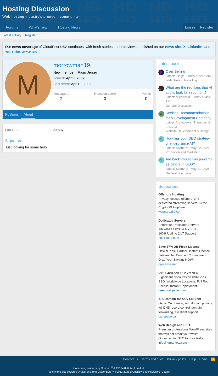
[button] (22, 27)
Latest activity (11, 35)
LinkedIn (195, 47)
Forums (12, 27)
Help (193, 359)
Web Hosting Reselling (181, 80)
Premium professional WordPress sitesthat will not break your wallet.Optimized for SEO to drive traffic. (185, 334)
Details (166, 371)
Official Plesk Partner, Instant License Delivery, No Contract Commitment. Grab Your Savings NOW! (184, 255)
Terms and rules (152, 359)
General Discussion (179, 105)
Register (31, 35)
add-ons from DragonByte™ (97, 371)
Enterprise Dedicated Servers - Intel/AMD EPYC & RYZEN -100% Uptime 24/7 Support (179, 229)
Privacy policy (176, 359)
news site (173, 47)
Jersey (92, 72)
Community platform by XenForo (109, 368)
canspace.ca (167, 316)
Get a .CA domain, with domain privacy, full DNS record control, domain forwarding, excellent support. (185, 307)
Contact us (130, 359)
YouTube (12, 52)
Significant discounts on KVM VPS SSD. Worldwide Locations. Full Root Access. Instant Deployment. (183, 281)
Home (203, 359)
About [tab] (28, 114)
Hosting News (69, 27)
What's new (38, 27)
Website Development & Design (187, 131)
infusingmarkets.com (172, 342)
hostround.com (168, 238)
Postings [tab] (12, 114)
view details (29, 52)
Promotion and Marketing (183, 152)
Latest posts (169, 63)
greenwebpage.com (172, 290)
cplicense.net (167, 264)
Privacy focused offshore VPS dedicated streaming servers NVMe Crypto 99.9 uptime (182, 203)
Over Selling (175, 71)
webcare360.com (170, 211)
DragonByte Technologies (145, 371)
